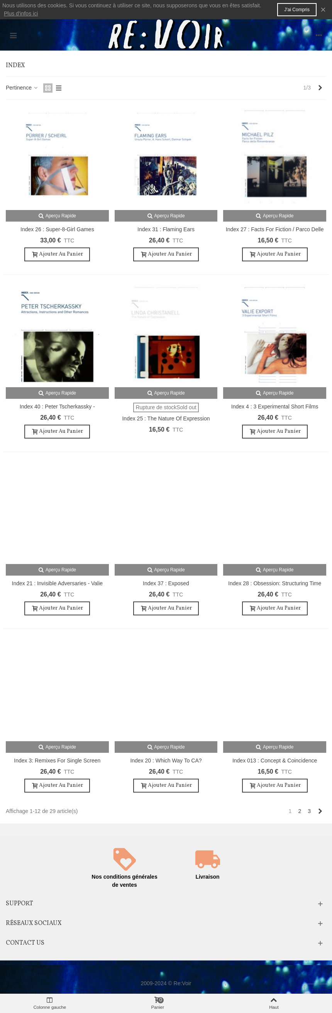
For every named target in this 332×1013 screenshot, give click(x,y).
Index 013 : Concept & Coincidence (274, 760)
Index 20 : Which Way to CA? (166, 760)
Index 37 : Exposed (166, 583)
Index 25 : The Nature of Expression (166, 418)
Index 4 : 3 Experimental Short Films (274, 406)
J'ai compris (297, 9)
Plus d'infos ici (21, 13)
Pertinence (22, 88)
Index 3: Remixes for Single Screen (57, 760)
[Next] (320, 88)
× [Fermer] (323, 9)
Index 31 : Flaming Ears (166, 229)
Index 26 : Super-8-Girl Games (57, 229)
